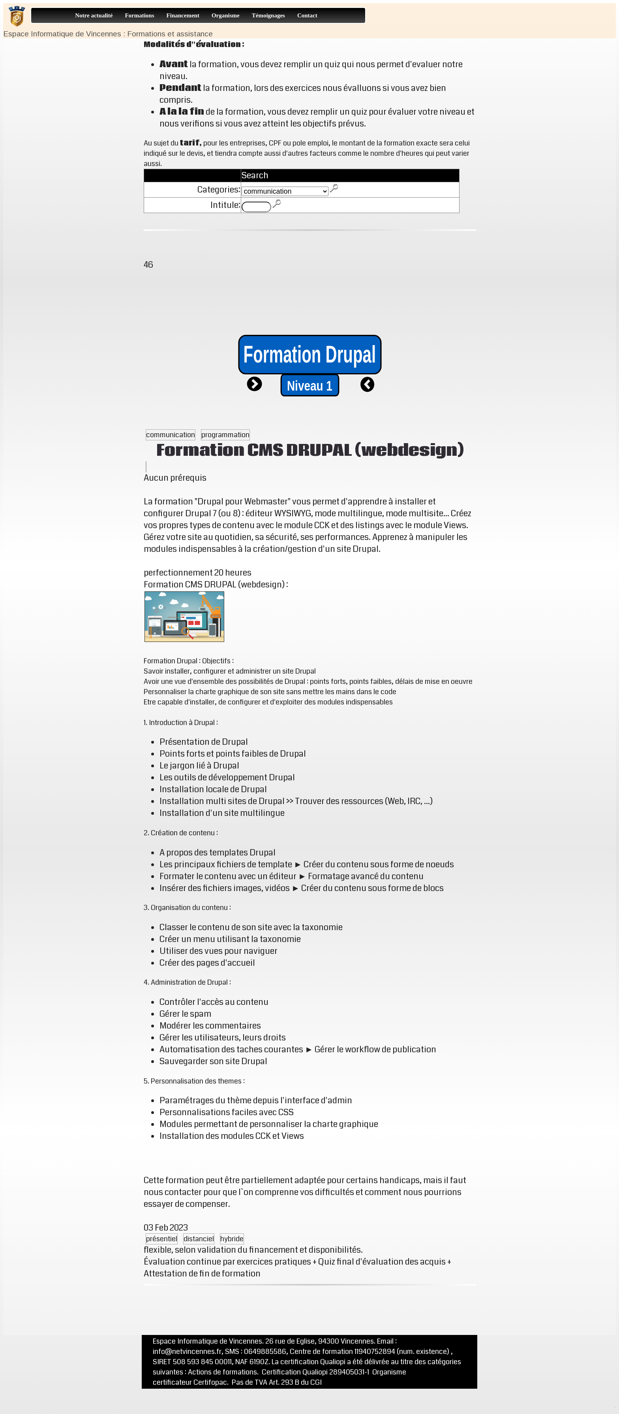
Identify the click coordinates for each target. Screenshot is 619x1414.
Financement (183, 15)
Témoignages (268, 15)
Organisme (226, 15)
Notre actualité (94, 15)
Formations (139, 15)
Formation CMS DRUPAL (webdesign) (310, 451)
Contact (307, 15)
